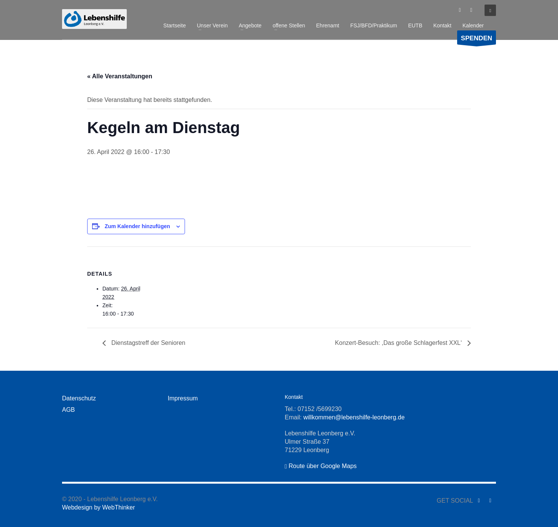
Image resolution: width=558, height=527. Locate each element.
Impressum (183, 398)
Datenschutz (79, 398)
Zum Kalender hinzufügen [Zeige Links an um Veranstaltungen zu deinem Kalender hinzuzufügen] (137, 226)
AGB (68, 409)
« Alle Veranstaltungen (119, 76)
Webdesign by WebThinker (98, 507)
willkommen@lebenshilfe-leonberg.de (354, 417)
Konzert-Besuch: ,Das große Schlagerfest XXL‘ (399, 343)
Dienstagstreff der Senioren (147, 343)
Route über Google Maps (321, 466)
